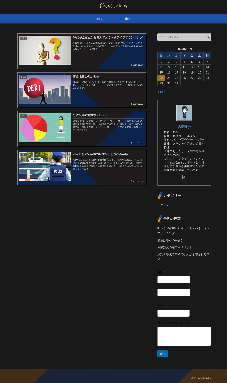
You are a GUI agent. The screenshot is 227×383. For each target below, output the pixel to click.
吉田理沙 (184, 127)
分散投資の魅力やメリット (174, 247)
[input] (184, 37)
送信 (162, 353)
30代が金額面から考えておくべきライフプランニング (183, 230)
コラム (165, 205)
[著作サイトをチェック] (184, 177)
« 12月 (161, 91)
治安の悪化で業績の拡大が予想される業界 (183, 257)
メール (162, 306)
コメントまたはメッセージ (172, 323)
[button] (208, 37)
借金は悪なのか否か (170, 240)
